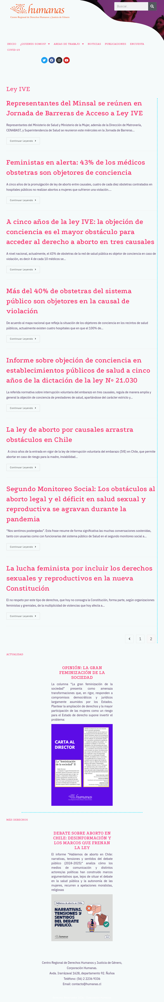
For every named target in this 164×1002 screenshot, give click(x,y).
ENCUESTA (137, 43)
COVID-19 (13, 49)
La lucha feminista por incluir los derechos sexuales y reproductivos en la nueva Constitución (79, 578)
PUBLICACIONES (115, 43)
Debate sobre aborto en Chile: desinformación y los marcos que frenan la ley (82, 840)
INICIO (11, 43)
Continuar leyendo (25, 139)
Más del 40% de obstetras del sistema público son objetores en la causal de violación (69, 301)
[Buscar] (152, 6)
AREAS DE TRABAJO (69, 44)
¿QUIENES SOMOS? (35, 44)
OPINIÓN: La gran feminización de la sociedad (82, 672)
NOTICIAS (94, 43)
